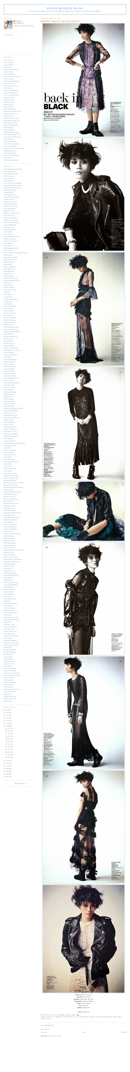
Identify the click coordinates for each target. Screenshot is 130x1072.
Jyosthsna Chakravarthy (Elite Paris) (13, 408)
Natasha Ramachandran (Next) (12, 517)
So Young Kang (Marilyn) (10, 585)
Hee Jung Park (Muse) (10, 322)
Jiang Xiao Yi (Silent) (9, 387)
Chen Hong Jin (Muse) (10, 229)
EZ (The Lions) (8, 283)
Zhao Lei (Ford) (8, 158)
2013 (7, 760)
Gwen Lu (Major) (8, 311)
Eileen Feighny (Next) (9, 269)
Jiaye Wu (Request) (9, 389)
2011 (7, 766)
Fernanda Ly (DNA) (9, 287)
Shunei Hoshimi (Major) (10, 573)
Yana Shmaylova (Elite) (10, 668)
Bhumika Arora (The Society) (11, 213)
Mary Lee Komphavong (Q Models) (13, 487)
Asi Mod (52, 1015)
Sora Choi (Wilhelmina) (10, 598)
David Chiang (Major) (9, 74)
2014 (7, 726)
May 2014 (8, 747)
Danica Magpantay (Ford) (10, 248)
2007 (7, 776)
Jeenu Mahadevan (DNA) (10, 86)
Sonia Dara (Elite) (8, 592)
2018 (7, 715)
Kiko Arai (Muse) (8, 424)
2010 (7, 768)
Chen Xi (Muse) (8, 234)
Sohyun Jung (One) (9, 587)
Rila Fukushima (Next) (10, 543)
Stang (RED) (7, 601)
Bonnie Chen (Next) (9, 215)
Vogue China (46, 1018)
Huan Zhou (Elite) (8, 334)
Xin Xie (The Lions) (9, 664)
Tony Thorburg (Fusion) (10, 141)
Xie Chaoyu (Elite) (9, 661)
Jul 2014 (7, 741)
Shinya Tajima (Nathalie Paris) (12, 120)
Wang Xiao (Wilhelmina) (10, 640)
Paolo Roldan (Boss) (9, 99)
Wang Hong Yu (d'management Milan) (14, 148)
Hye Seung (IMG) (8, 341)
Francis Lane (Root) (9, 79)
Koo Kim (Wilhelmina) (10, 429)
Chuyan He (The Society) (10, 241)
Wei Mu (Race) (8, 647)
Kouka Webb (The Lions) (10, 431)
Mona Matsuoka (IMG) (10, 510)
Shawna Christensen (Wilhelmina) (13, 559)
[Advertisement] (65, 1057)
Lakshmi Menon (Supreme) (11, 436)
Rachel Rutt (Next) (9, 536)
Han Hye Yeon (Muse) (10, 313)
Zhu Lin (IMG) (8, 701)
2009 (7, 771)
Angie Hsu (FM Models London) (12, 185)
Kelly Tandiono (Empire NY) (11, 417)
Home (83, 1032)
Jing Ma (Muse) (8, 396)
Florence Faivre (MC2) (10, 290)
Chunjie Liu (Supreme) (10, 239)
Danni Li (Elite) (8, 250)
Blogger (23, 783)
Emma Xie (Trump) (9, 276)
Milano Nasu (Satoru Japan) (11, 503)
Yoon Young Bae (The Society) (12, 675)
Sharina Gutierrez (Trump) (11, 557)
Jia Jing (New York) (9, 385)
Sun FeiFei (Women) (9, 608)
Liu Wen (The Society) (10, 468)
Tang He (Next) (8, 615)
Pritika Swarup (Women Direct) (12, 533)
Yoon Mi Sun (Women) (10, 670)
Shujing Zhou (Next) (9, 571)
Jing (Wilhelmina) (8, 394)
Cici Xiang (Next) (8, 243)
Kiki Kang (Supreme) (9, 422)
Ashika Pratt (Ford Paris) (10, 201)
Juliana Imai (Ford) (9, 406)
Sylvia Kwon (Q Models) (10, 612)
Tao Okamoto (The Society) (11, 617)
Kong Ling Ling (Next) (10, 427)
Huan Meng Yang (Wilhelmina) (12, 331)
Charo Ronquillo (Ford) (10, 225)
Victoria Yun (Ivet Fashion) (11, 636)
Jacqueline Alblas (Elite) (10, 355)
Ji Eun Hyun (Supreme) (10, 376)
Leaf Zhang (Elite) (8, 438)
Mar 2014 (8, 752)
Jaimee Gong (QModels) (10, 359)
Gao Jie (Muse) (8, 294)
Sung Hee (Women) (9, 610)
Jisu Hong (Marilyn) (9, 401)
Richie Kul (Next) (8, 104)
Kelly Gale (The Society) (10, 415)
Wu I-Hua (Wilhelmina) (10, 652)
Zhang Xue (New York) (10, 698)
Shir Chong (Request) (9, 564)
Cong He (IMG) (8, 246)
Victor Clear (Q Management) (12, 144)
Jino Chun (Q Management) (11, 90)
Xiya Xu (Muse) (8, 666)
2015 (7, 723)
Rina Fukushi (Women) (10, 545)
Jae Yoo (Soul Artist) (9, 83)
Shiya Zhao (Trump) (9, 566)
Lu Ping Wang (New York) (11, 475)
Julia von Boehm (82, 1017)
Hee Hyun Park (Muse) (10, 320)
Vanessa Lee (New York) (10, 631)
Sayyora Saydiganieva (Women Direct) (14, 550)
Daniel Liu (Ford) (8, 72)
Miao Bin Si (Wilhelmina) (10, 499)
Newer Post (44, 1032)
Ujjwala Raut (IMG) (9, 629)
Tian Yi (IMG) (7, 622)
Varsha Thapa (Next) (9, 633)
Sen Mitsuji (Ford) (8, 116)
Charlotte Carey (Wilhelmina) (11, 222)
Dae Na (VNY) (8, 67)
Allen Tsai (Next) (8, 60)
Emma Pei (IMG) (8, 273)
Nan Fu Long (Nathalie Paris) (11, 95)
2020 (7, 710)
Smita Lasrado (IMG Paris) (11, 582)
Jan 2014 (7, 757)
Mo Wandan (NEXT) (9, 508)
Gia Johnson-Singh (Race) (11, 299)
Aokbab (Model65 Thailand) (11, 197)
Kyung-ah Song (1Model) (10, 434)
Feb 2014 (8, 754)
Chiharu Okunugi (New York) (11, 236)
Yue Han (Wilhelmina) (10, 682)
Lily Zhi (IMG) (8, 457)
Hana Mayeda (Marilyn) (10, 317)
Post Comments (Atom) (54, 1036)
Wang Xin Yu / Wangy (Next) (11, 643)
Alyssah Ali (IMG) (9, 178)
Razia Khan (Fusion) (9, 540)
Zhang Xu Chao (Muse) (10, 696)
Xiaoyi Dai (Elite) (8, 659)
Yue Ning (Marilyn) (9, 684)
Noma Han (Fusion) (9, 97)
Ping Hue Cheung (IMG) (10, 529)
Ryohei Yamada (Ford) (10, 109)
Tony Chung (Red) (8, 139)
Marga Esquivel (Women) (10, 485)
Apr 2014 (8, 749)
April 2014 (51, 1017)
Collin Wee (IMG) (8, 65)
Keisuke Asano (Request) (10, 93)
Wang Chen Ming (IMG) (10, 146)
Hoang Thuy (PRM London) (11, 327)
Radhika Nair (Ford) (9, 538)
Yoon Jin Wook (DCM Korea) (12, 155)
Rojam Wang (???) (8, 106)
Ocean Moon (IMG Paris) (10, 524)
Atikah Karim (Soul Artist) (11, 206)
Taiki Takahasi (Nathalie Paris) (12, 134)
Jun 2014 (7, 744)
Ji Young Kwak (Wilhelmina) (11, 382)
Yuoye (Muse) (7, 694)
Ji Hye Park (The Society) (10, 378)
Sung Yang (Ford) (8, 127)
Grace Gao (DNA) (8, 308)
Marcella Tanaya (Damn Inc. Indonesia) (14, 482)
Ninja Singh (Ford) (9, 522)
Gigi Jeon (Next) (8, 304)
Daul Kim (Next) (8, 255)
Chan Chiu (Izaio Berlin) (10, 218)
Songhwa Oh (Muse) (9, 589)
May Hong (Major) (9, 489)
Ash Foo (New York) (9, 199)
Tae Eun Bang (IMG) (9, 130)
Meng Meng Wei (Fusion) (10, 494)
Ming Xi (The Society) (10, 506)
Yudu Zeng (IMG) (8, 680)
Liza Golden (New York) (10, 473)
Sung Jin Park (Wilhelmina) (11, 125)
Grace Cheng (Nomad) (10, 306)
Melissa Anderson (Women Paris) (12, 492)
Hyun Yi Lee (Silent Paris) (11, 348)
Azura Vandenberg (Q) (10, 208)
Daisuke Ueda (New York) (11, 69)
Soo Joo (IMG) (8, 596)
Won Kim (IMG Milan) (10, 650)
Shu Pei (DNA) (8, 568)
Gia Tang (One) (8, 301)
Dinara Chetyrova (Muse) (10, 259)
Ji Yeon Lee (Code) (9, 380)
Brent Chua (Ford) (8, 62)
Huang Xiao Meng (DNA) (11, 336)
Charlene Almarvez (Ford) (11, 220)
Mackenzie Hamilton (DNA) (11, 478)
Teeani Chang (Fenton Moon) (11, 619)
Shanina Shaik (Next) (9, 554)
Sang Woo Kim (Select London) (12, 111)
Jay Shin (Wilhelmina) (10, 366)
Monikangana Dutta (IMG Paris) (12, 513)
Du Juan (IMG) (8, 264)
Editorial (59, 1017)
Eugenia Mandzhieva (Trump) (12, 280)
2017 (7, 718)
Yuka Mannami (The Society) (11, 689)
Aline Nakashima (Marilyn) (11, 174)
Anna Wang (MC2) (9, 192)
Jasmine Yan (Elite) (9, 364)
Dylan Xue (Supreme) (9, 266)
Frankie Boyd (69, 1017)
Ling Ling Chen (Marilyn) (11, 462)
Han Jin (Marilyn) (8, 315)
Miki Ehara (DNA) (9, 501)
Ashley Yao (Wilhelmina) (10, 204)
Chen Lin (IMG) (8, 232)
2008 (7, 774)
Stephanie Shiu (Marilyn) (10, 603)
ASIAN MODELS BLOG (65, 8)
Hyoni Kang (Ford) (9, 343)
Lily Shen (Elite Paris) (10, 454)
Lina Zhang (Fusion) (9, 459)
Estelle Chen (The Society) (11, 278)
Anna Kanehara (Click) (10, 190)
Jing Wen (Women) (9, 399)
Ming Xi (92, 1017)
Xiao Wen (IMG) (8, 657)
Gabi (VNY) (7, 292)
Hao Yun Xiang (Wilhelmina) (11, 81)
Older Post (123, 1032)
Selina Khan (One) (8, 552)
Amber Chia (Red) (8, 180)
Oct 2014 (7, 733)
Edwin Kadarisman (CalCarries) (12, 76)
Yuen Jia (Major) (8, 687)
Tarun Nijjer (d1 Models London (12, 137)
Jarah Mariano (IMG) (9, 362)
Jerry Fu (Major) (8, 88)
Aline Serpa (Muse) (9, 176)
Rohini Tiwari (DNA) (9, 547)
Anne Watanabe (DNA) (10, 194)
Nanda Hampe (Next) (9, 515)
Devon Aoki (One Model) (10, 257)
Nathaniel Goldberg (104, 1017)
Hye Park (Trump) (8, 338)
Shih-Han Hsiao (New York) (11, 118)
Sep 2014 (8, 736)
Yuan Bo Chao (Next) (9, 677)
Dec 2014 (8, 728)
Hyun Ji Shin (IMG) (9, 345)
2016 (7, 720)
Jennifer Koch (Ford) (9, 371)
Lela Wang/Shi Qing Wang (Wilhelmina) (14, 443)
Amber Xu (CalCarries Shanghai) (12, 183)
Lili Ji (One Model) (9, 452)
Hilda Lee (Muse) (8, 324)
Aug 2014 (8, 739)
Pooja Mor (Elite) (8, 531)
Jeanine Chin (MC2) (9, 369)
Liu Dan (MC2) (8, 466)
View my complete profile (23, 26)
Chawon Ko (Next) (9, 227)
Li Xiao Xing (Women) (10, 450)
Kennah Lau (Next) (9, 420)
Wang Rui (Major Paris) (10, 151)
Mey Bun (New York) (9, 496)
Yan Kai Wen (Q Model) (10, 153)
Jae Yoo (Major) (8, 357)
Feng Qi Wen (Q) (8, 285)
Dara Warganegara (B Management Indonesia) (16, 252)
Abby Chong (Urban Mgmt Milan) (13, 169)
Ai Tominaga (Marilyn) (10, 171)
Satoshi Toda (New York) (10, 113)
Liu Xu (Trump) (8, 471)
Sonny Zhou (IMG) (9, 594)
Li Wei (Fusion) (8, 448)
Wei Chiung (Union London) (11, 645)
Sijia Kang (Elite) (8, 578)
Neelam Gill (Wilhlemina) (11, 519)
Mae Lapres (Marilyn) (9, 480)
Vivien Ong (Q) (8, 638)
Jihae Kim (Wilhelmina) (10, 392)
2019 (7, 712)
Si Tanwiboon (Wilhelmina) (11, 575)
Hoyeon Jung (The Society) (11, 329)
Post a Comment (45, 1029)
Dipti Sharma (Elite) (9, 262)
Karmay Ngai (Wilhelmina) (11, 410)
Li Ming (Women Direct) (10, 445)
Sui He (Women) (8, 605)
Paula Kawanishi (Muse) (10, 527)
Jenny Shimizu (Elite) (9, 373)
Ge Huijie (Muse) (8, 297)
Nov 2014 (8, 731)
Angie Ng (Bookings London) (12, 187)
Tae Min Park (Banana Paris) (11, 132)
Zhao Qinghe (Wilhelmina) (11, 160)
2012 (7, 763)
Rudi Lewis (117, 1017)
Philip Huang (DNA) (9, 102)
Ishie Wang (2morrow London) (12, 350)
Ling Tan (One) (8, 464)
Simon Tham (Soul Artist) (10, 123)
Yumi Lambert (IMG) (9, 691)
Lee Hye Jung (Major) (9, 441)
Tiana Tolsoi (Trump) (9, 624)
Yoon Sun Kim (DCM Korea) (11, 673)
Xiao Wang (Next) (8, 654)
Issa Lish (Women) (9, 352)
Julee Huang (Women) (10, 403)
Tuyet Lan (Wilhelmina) (10, 626)
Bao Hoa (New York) (9, 211)
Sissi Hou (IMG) (8, 580)
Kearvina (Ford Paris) (9, 413)
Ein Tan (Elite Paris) (9, 271)
